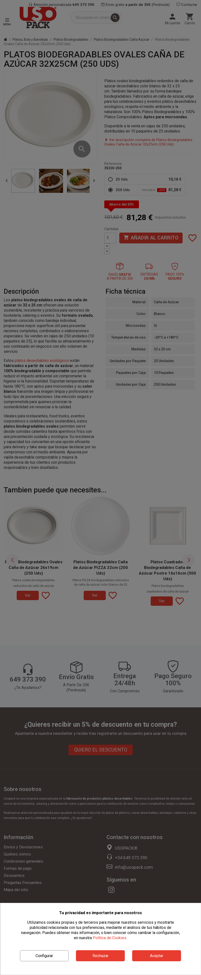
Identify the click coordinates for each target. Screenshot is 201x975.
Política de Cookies (109, 937)
